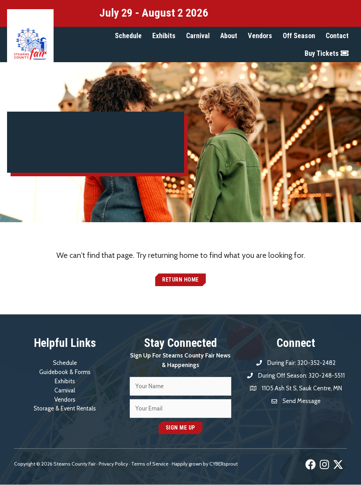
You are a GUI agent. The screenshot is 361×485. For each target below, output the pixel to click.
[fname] (180, 386)
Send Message (301, 400)
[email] (180, 409)
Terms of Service (150, 464)
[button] (128, 36)
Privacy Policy (113, 464)
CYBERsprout (223, 464)
